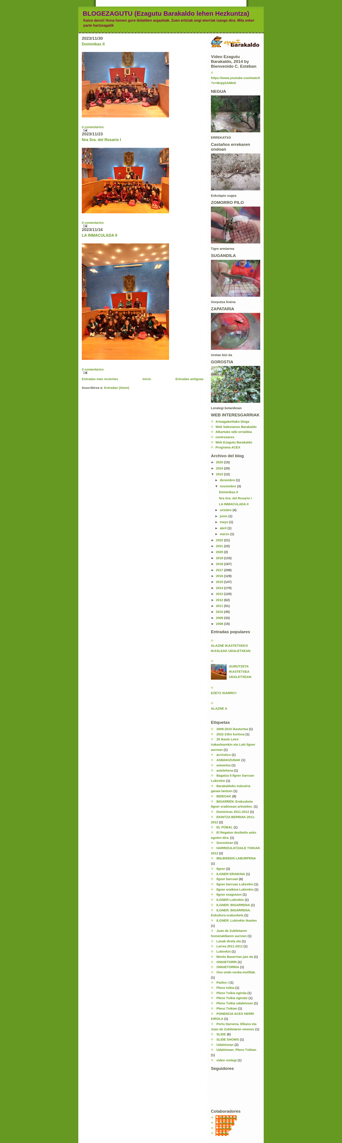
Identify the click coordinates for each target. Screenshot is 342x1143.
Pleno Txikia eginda (231, 993)
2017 (220, 570)
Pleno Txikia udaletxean (234, 1003)
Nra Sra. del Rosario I (101, 140)
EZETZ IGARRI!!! (224, 693)
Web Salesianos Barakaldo (235, 427)
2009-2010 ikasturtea (232, 729)
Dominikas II (93, 44)
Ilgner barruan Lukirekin (234, 884)
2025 (220, 462)
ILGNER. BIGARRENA (233, 905)
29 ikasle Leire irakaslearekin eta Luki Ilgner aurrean (233, 744)
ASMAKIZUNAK (228, 760)
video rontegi (226, 1060)
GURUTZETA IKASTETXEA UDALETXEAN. (240, 671)
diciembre (228, 480)
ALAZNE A (219, 708)
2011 (220, 606)
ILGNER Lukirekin (230, 900)
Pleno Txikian (226, 1008)
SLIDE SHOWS (227, 1039)
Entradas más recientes (100, 379)
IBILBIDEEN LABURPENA (236, 858)
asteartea (223, 765)
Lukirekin (223, 951)
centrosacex (224, 437)
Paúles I (222, 982)
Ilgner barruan (227, 879)
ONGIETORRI (226, 962)
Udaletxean (225, 1044)
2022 (220, 540)
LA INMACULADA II (99, 235)
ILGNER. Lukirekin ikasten (236, 920)
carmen (225, 1128)
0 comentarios (93, 127)
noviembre (228, 486)
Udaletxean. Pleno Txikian (236, 1050)
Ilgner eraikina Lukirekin (234, 889)
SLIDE (221, 1034)
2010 (220, 612)
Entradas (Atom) (116, 388)
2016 (220, 576)
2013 (220, 594)
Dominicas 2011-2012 (232, 812)
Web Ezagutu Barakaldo (233, 442)
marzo (225, 534)
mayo (224, 522)
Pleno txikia (225, 988)
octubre (226, 510)
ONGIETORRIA (227, 967)
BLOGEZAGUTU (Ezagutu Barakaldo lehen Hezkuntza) (166, 13)
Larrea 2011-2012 (229, 946)
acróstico (223, 755)
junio (224, 516)
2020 (220, 552)
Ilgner (220, 869)
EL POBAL (224, 827)
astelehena (224, 770)
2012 (220, 600)
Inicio (147, 379)
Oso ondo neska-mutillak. (236, 972)
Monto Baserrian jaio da (234, 957)
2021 (220, 546)
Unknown (227, 1123)
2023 (220, 474)
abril (223, 528)
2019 (220, 558)
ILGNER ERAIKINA (230, 874)
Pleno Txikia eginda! (232, 998)
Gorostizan (224, 843)
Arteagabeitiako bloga (232, 421)
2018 (220, 564)
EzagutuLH (228, 1117)
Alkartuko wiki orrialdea (233, 432)
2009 (220, 618)
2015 (220, 582)
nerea (224, 1133)
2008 (220, 624)
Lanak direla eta (228, 941)
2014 (220, 588)
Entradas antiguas (189, 379)
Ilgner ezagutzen (229, 894)
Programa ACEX (227, 447)
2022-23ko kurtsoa (230, 734)
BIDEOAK (223, 796)
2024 (220, 468)
